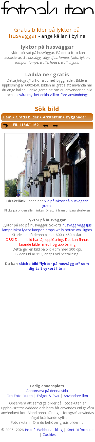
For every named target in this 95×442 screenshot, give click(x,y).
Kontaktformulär (80, 429)
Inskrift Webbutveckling (44, 429)
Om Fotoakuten (20, 395)
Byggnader (76, 116)
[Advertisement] (47, 332)
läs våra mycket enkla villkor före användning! (51, 94)
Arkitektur (52, 116)
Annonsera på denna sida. (47, 390)
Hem (7, 116)
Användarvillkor (76, 395)
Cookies (49, 434)
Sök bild (47, 108)
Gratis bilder (27, 116)
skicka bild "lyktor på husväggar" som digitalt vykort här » (54, 266)
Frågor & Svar (48, 395)
